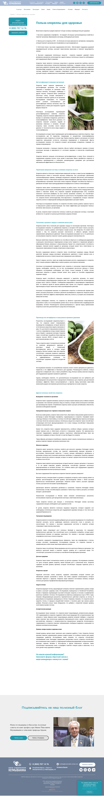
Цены (43, 9)
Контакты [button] (85, 9)
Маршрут (77, 9)
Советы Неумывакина (58, 9)
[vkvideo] (54, 4)
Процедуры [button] (36, 9)
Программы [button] (27, 9)
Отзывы (70, 9)
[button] (87, 765)
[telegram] (57, 4)
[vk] (49, 4)
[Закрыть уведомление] (100, 781)
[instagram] (52, 4)
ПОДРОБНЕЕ (52, 788)
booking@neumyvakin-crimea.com (69, 4)
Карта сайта (52, 784)
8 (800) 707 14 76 (17, 28)
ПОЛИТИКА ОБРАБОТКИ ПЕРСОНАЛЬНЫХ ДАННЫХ (52, 791)
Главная (12, 14)
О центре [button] (19, 9)
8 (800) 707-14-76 (66, 3)
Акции (48, 9)
